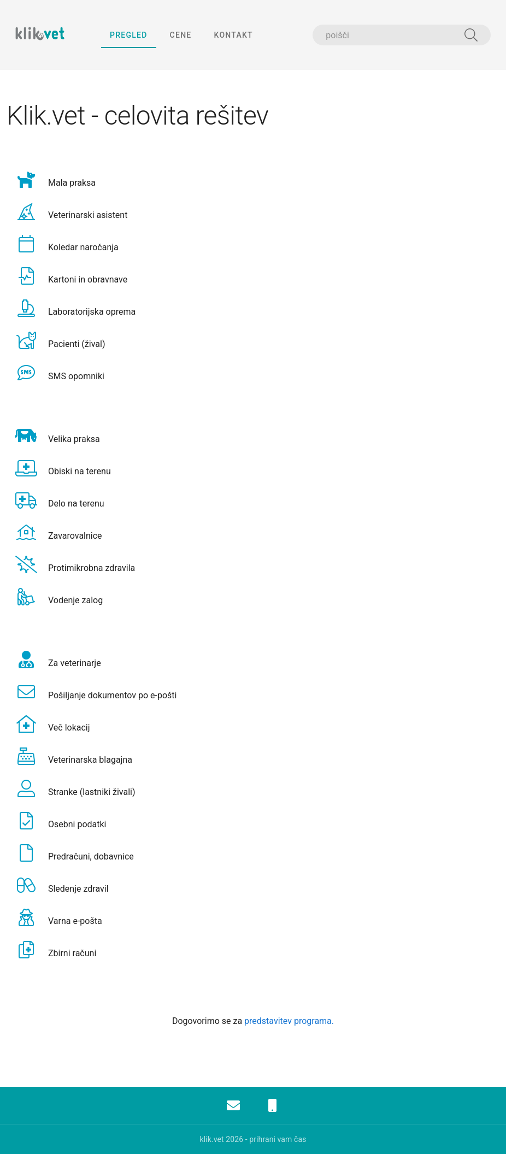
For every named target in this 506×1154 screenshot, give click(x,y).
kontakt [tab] (233, 35)
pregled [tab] (129, 35)
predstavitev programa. (289, 1021)
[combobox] (402, 35)
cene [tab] (180, 35)
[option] (253, 180)
